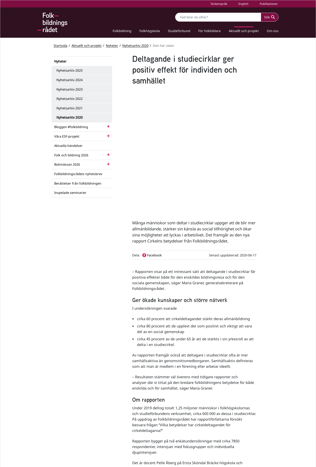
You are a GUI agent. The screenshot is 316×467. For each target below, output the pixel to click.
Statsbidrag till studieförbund (242, 411)
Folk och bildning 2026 (71, 155)
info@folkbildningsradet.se (127, 425)
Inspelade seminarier (70, 192)
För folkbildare (209, 31)
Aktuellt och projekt (244, 31)
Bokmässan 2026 (67, 164)
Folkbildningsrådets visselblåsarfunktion (249, 418)
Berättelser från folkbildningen (77, 183)
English (243, 4)
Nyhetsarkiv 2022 (69, 98)
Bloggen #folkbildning (71, 127)
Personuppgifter (233, 443)
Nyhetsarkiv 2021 (69, 108)
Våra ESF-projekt (66, 136)
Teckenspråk (218, 4)
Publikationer (268, 4)
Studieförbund (179, 31)
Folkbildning (122, 31)
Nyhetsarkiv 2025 (69, 70)
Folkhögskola (149, 31)
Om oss (273, 31)
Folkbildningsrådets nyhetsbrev (78, 174)
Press (225, 449)
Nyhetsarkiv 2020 (135, 45)
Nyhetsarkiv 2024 (69, 80)
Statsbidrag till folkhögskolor (241, 404)
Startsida (60, 45)
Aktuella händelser (68, 145)
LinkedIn (175, 424)
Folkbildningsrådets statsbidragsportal (248, 425)
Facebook (175, 405)
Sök (269, 17)
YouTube (175, 415)
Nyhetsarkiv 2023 (69, 89)
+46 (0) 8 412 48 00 (116, 421)
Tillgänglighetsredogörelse (240, 436)
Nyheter (112, 45)
